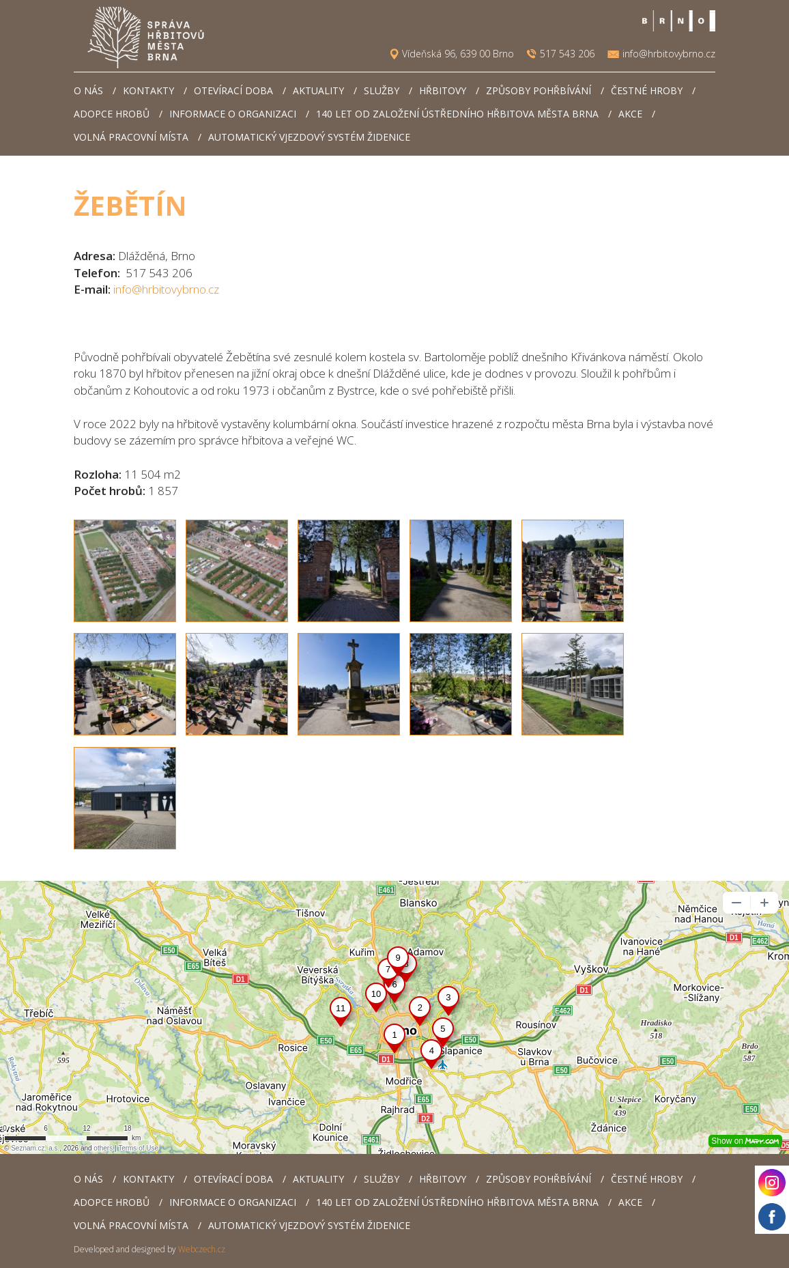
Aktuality (318, 90)
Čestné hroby (647, 90)
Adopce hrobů (111, 113)
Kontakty (148, 90)
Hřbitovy (442, 90)
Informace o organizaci (232, 113)
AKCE (630, 113)
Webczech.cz (201, 1249)
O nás (88, 90)
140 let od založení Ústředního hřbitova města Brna (457, 113)
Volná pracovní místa (131, 136)
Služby (381, 90)
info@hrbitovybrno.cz (668, 53)
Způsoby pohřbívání (538, 90)
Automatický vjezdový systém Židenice (309, 136)
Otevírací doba (233, 90)
